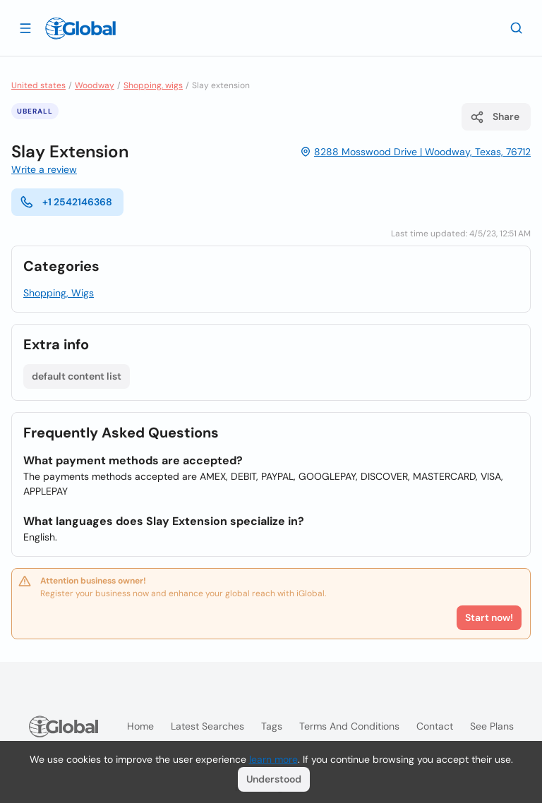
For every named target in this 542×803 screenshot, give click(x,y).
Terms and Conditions (349, 726)
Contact (434, 726)
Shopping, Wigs (58, 292)
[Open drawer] (25, 27)
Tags (271, 726)
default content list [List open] (76, 376)
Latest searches (207, 726)
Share (494, 117)
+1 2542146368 (66, 202)
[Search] (516, 27)
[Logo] (80, 28)
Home (140, 726)
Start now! (489, 617)
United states (38, 85)
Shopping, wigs (153, 85)
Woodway (94, 85)
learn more (273, 759)
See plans (492, 726)
